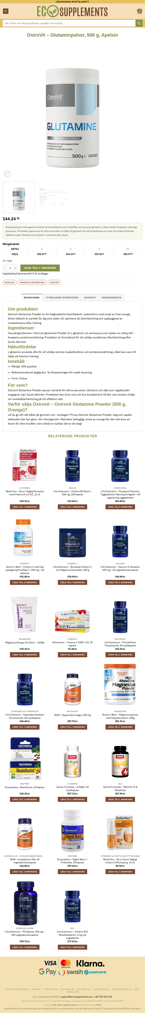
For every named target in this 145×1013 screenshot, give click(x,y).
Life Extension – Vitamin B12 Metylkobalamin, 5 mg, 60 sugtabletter (72, 935)
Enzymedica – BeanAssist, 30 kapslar (25, 787)
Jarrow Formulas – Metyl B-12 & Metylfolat (120, 788)
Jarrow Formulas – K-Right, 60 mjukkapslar (72, 788)
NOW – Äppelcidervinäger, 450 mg (72, 715)
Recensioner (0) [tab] (111, 297)
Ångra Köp (73, 991)
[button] (5, 11)
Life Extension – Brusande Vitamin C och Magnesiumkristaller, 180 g (72, 568)
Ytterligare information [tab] (62, 297)
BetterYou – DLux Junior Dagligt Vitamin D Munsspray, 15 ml (120, 861)
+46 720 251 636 (103, 996)
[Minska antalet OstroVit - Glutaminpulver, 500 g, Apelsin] (5, 268)
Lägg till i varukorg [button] (25, 507)
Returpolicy (84, 989)
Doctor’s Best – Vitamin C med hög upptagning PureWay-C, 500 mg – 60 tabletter (24, 570)
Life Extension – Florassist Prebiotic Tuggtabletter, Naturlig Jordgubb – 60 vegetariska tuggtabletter (120, 494)
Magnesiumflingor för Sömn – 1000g (24, 642)
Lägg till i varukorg (40, 268)
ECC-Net (98, 1005)
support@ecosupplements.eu (76, 996)
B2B (136, 989)
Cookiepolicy (102, 989)
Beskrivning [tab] (32, 297)
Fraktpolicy (67, 989)
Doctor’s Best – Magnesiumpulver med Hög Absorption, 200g (120, 716)
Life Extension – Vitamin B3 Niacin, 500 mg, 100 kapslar (72, 493)
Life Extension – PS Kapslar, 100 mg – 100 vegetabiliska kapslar (25, 933)
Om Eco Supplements (17, 989)
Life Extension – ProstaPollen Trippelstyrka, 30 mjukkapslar (120, 644)
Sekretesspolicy (122, 989)
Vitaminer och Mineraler (32, 282)
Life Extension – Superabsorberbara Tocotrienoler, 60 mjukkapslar (24, 716)
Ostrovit (54, 282)
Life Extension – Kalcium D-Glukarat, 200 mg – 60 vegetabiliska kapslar (120, 568)
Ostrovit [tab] (90, 297)
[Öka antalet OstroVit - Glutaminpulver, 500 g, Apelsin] (16, 268)
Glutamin (9, 282)
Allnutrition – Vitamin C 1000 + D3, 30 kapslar (72, 644)
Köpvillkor (51, 989)
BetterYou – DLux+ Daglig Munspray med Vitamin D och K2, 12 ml (25, 493)
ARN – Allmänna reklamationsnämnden (65, 1005)
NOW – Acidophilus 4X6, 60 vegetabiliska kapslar (24, 861)
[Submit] (139, 23)
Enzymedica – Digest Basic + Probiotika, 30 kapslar (72, 861)
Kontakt (37, 989)
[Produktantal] (10, 268)
